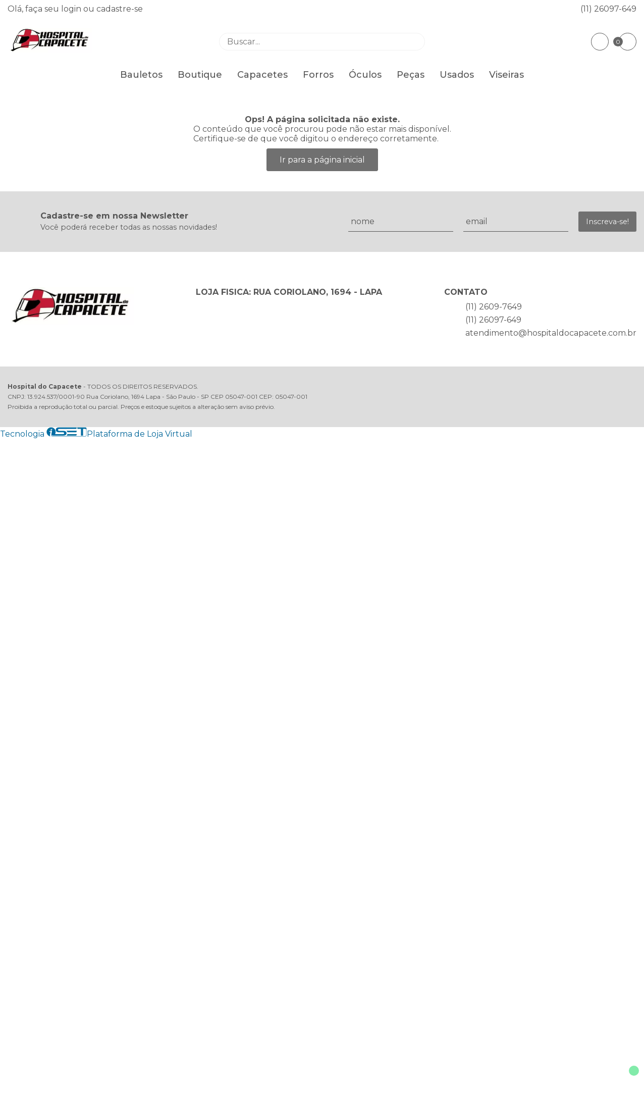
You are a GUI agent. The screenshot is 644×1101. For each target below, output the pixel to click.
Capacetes (262, 74)
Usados (457, 74)
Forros (318, 74)
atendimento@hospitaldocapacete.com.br (550, 333)
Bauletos (141, 74)
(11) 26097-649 (608, 9)
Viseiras (506, 74)
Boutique (200, 74)
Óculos (365, 74)
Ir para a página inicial (322, 160)
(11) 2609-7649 (493, 306)
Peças (410, 74)
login (72, 9)
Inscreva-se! (607, 221)
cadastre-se (119, 9)
